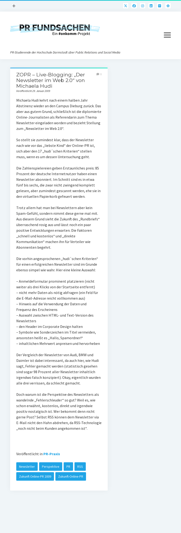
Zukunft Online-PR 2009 (35, 476)
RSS (80, 466)
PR (68, 466)
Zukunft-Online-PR (70, 476)
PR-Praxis (51, 453)
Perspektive (50, 466)
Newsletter (27, 466)
